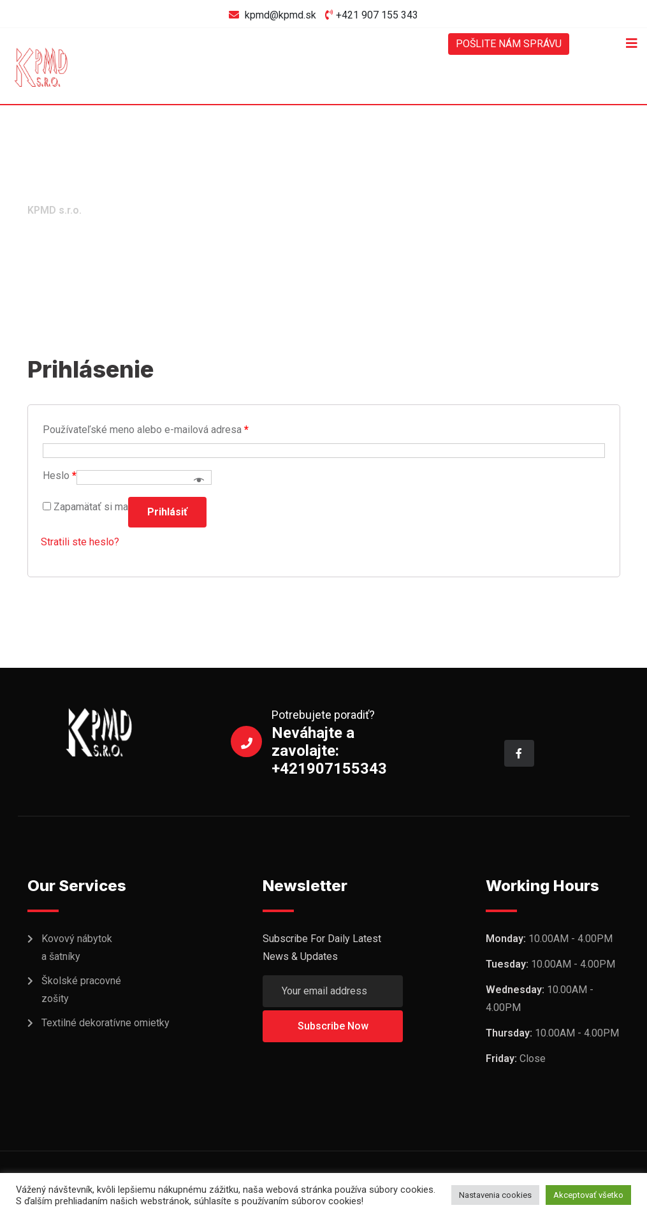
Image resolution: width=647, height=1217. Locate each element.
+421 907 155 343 (377, 15)
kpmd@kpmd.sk (280, 15)
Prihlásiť (167, 512)
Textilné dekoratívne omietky (105, 1023)
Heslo (59, 475)
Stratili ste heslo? (80, 542)
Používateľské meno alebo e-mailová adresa (146, 430)
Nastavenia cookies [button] (495, 1195)
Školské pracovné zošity (81, 990)
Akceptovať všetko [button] (588, 1195)
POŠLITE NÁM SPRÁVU (508, 44)
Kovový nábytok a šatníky (76, 948)
